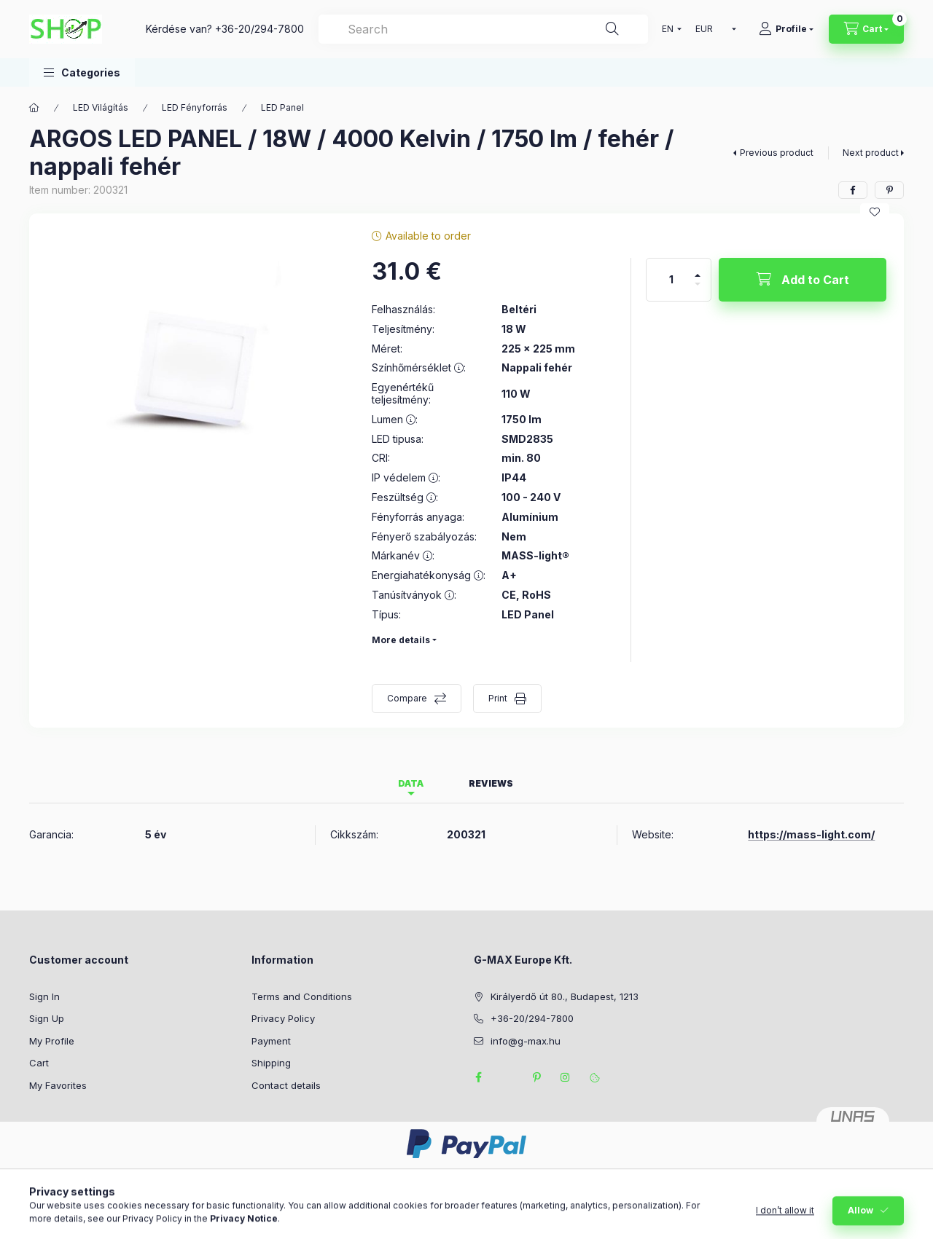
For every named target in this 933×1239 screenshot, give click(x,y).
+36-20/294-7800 (259, 29)
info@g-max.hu (526, 1041)
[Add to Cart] (802, 280)
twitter (507, 1077)
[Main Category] (34, 107)
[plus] (697, 269)
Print (497, 698)
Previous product (776, 152)
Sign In (44, 996)
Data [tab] (410, 783)
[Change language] (668, 29)
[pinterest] (889, 190)
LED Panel (282, 107)
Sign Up (46, 1018)
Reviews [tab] (491, 783)
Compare (407, 698)
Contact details (286, 1085)
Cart (39, 1063)
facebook (478, 1077)
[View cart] (866, 29)
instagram (565, 1077)
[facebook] (852, 190)
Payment (271, 1041)
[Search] (612, 29)
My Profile (51, 1041)
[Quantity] (671, 280)
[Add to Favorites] (874, 212)
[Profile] (786, 29)
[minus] (697, 290)
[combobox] (483, 29)
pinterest (536, 1077)
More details (401, 639)
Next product (871, 152)
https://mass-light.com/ (811, 834)
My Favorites (58, 1085)
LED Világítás (100, 107)
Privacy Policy (283, 1018)
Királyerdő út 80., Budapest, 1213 (565, 996)
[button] (82, 72)
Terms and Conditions (301, 996)
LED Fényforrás (194, 107)
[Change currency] (712, 29)
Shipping (271, 1063)
